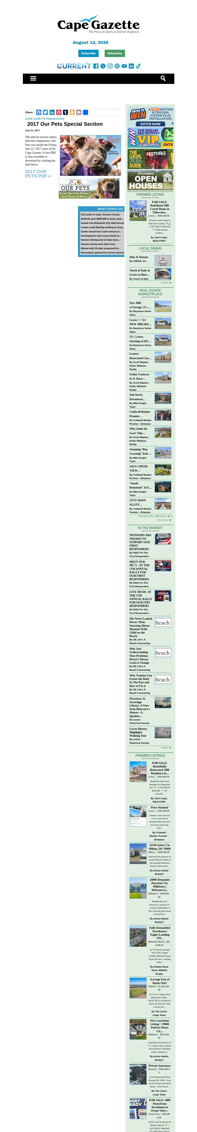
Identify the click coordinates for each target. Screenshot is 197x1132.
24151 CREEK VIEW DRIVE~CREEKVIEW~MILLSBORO (140, 469)
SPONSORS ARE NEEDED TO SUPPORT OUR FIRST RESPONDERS (140, 542)
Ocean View (154, 1114)
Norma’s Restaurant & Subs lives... (100, 239)
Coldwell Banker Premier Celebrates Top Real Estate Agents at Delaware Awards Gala (140, 414)
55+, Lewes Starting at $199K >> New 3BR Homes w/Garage (141, 339)
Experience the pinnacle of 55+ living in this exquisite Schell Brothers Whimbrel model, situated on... (159, 1047)
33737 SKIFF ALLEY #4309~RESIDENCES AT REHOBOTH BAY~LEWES (140, 503)
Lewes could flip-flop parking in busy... (103, 227)
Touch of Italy (140, 278)
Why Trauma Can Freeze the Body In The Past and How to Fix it (141, 680)
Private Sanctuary (159, 1065)
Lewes (151, 216)
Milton (151, 852)
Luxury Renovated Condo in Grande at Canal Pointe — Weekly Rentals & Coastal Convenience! (141, 356)
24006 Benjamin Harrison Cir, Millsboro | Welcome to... (160, 885)
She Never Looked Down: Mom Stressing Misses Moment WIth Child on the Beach (141, 627)
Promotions (146, 516)
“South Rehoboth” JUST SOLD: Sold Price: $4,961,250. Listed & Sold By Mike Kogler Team (140, 486)
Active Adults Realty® (160, 872)
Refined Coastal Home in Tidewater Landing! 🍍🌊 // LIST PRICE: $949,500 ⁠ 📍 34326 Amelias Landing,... (159, 226)
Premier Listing (150, 194)
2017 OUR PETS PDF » (38, 174)
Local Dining (150, 248)
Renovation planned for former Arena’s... (104, 252)
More (164, 282)
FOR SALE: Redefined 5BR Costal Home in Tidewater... (159, 207)
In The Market (150, 528)
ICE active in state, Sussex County (100, 214)
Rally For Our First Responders (139, 554)
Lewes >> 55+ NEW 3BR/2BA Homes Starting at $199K (139, 322)
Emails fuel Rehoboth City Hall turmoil (102, 223)
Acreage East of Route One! (159, 981)
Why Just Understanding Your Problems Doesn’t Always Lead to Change (139, 655)
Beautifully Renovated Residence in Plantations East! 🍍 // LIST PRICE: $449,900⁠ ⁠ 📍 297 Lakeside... (159, 787)
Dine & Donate (139, 257)
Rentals (162, 520)
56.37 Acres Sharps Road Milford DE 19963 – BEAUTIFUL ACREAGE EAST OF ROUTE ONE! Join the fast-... (160, 1000)
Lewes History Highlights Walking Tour (138, 732)
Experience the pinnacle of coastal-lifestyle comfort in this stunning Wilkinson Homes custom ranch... (159, 861)
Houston (152, 1069)
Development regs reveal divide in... (101, 235)
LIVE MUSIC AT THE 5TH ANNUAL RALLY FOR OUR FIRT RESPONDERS (141, 598)
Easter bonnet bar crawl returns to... (101, 231)
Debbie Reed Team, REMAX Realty (159, 970)
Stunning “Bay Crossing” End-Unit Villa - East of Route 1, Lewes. (139, 452)
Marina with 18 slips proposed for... (100, 248)
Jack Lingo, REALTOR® (160, 239)
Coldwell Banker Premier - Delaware (141, 422)
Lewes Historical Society (139, 721)
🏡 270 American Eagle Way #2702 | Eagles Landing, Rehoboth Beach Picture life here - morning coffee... (160, 956)
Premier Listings (150, 755)
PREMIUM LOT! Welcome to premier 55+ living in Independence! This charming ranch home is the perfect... (159, 907)
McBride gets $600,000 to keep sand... (102, 218)
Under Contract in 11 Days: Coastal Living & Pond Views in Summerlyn (140, 377)
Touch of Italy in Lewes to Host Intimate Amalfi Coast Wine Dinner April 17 (140, 273)
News (163, 516)
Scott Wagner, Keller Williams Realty (139, 365)
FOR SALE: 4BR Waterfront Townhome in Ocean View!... (159, 1105)
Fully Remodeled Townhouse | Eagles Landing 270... (159, 933)
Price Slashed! (159, 807)
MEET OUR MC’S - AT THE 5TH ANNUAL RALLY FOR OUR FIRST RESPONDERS (140, 570)
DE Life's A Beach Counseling (140, 641)
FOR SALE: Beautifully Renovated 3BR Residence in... (159, 768)
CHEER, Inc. (140, 261)
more (164, 747)
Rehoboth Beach (156, 942)
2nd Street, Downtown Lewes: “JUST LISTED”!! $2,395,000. (138, 397)
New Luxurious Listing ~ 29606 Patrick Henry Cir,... (159, 1026)
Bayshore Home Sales (140, 313)
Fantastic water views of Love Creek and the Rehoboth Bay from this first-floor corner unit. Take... (159, 821)
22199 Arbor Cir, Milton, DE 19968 (160, 846)
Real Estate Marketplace (150, 292)
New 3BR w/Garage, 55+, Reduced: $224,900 (139, 305)
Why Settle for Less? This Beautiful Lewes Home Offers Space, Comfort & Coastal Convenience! (141, 431)
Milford (151, 986)
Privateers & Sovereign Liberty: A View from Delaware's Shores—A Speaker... (140, 707)
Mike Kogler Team (138, 405)
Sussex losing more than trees (98, 244)
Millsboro (153, 893)
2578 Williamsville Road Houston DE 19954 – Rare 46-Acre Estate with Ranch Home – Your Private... (159, 1082)
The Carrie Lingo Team (160, 1013)
